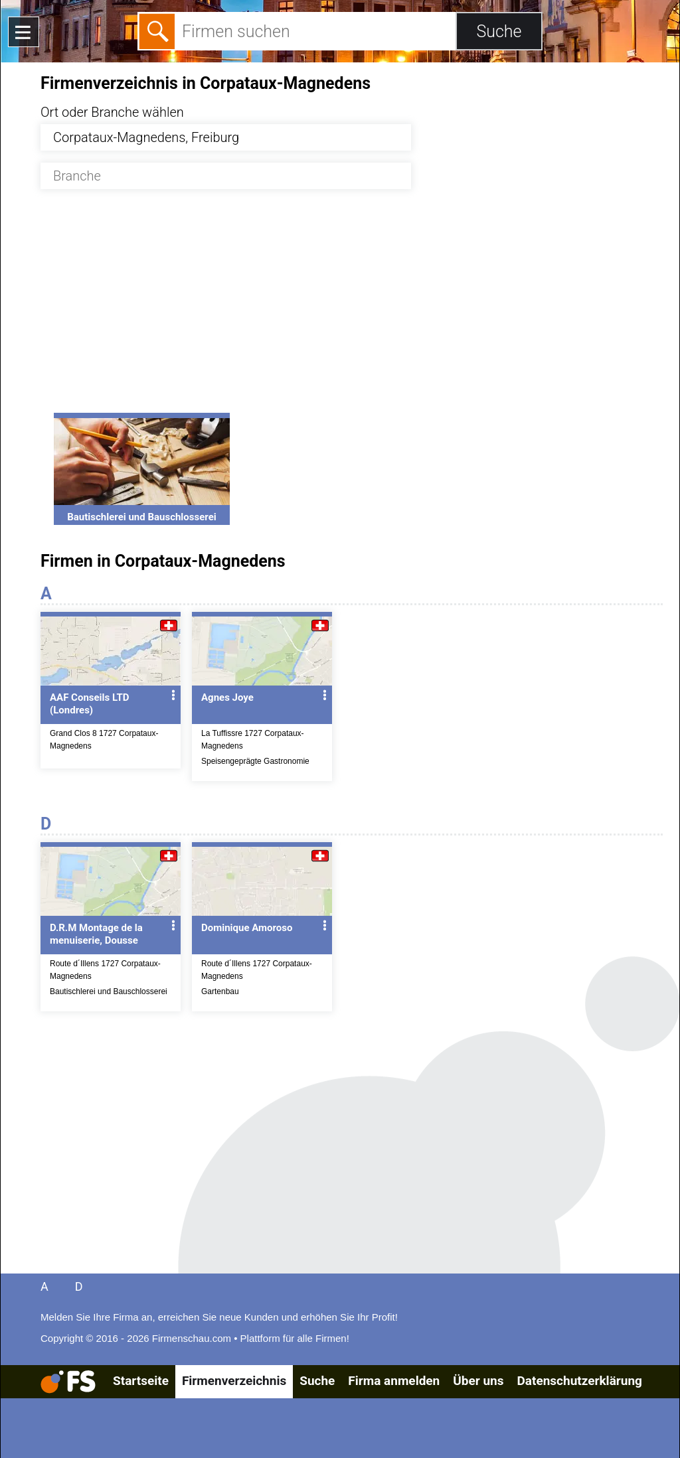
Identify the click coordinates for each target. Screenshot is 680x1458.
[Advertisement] (352, 308)
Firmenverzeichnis (234, 1380)
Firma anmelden (394, 1380)
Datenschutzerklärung (579, 1380)
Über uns (478, 1380)
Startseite (141, 1380)
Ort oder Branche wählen (112, 112)
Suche (317, 1380)
